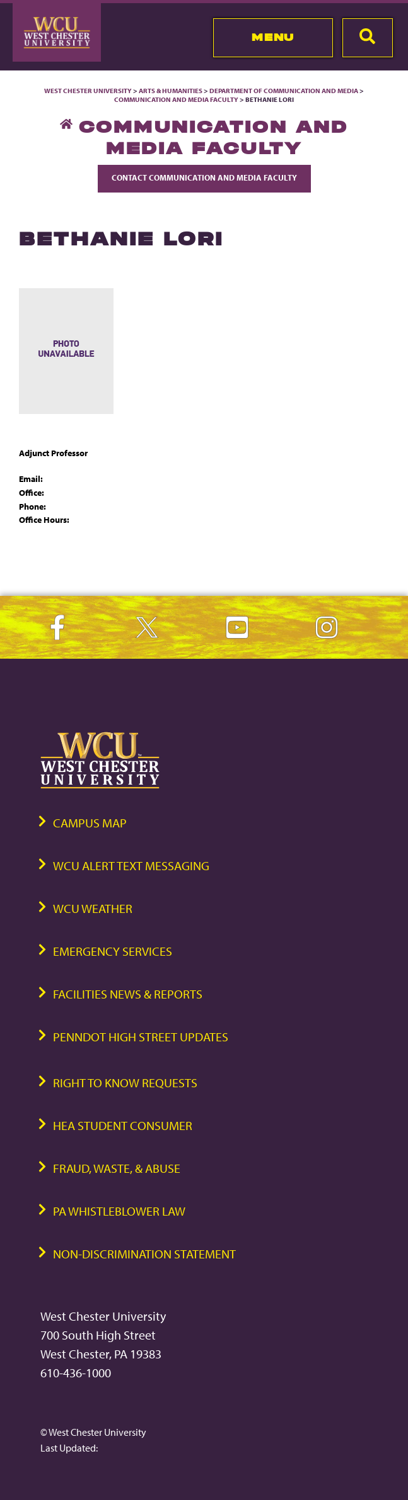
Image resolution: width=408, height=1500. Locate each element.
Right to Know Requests (125, 1082)
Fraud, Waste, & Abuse (116, 1168)
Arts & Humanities (170, 90)
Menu (273, 37)
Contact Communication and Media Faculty (204, 177)
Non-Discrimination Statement (144, 1254)
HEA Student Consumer (122, 1125)
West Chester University (88, 90)
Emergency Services (112, 951)
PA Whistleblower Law (119, 1211)
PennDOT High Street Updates (140, 1036)
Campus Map (90, 823)
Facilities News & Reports (127, 994)
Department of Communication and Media (283, 90)
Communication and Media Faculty (176, 99)
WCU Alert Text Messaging (131, 865)
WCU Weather (92, 908)
